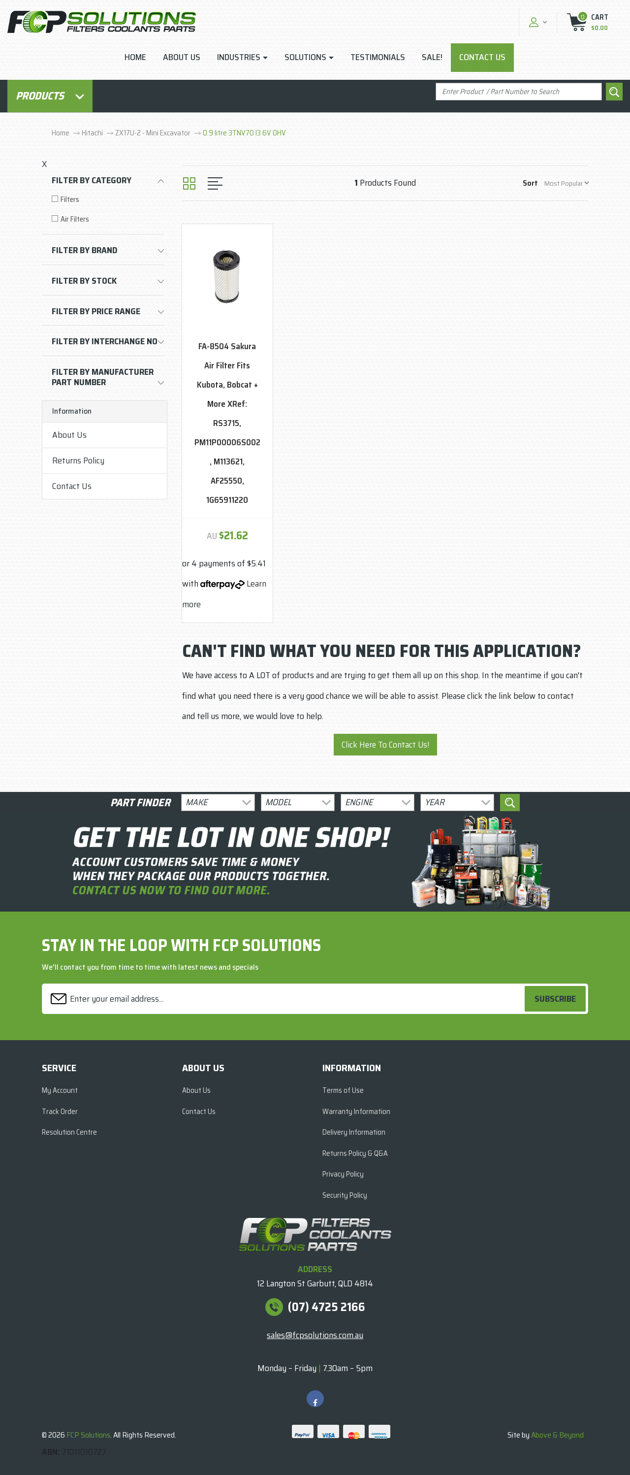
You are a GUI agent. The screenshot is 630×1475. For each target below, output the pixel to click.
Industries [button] (238, 57)
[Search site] (614, 92)
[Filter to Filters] (108, 199)
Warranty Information (356, 1111)
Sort (530, 183)
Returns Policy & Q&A (355, 1153)
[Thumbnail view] (189, 183)
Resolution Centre (69, 1132)
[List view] (215, 183)
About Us (181, 57)
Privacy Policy (343, 1174)
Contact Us (482, 57)
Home (135, 57)
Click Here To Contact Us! (385, 745)
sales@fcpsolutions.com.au (315, 1335)
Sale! (432, 57)
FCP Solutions (88, 1435)
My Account (60, 1090)
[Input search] (519, 92)
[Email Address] (284, 999)
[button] (537, 22)
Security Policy (344, 1195)
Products (50, 95)
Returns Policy (78, 460)
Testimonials (377, 57)
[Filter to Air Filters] (108, 219)
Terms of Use (343, 1090)
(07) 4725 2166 (326, 1307)
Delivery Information (353, 1132)
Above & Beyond (557, 1435)
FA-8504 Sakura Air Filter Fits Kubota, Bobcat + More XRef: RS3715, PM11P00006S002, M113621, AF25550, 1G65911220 (227, 423)
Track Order (60, 1111)
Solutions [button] (305, 57)
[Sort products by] (566, 183)
